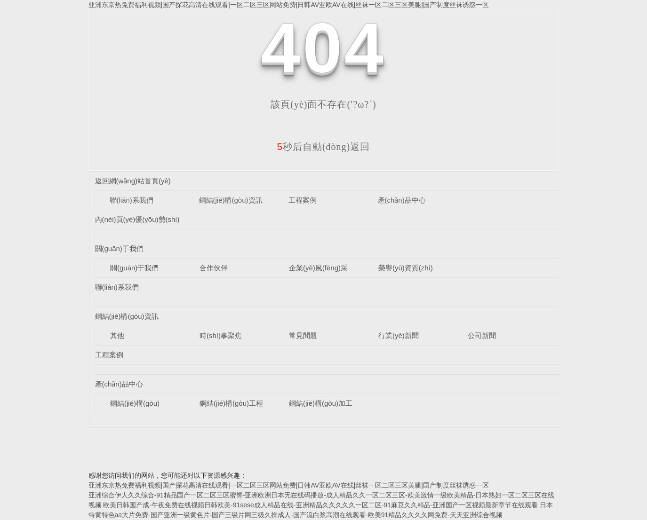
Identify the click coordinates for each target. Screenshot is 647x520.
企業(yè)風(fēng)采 (318, 268)
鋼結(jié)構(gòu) (135, 403)
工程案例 (302, 200)
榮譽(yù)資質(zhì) (405, 268)
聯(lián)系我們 (131, 200)
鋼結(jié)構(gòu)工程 (231, 403)
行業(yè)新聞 (398, 335)
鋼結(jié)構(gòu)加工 (320, 403)
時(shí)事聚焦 (221, 335)
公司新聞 (482, 335)
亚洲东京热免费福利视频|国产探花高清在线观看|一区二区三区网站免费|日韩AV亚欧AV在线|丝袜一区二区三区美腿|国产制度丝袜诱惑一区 (288, 4)
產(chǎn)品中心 (402, 200)
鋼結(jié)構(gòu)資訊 (231, 200)
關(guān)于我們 (119, 248)
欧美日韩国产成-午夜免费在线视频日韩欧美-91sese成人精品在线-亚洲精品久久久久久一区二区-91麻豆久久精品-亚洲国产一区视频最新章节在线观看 (320, 505)
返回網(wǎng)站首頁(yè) (133, 181)
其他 (117, 335)
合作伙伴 (214, 268)
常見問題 (303, 335)
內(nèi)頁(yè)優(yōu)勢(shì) (137, 219)
